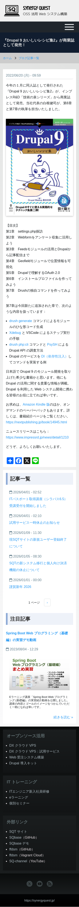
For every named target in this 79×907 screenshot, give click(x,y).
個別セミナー (19, 803)
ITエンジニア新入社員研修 (29, 791)
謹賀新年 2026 (20, 587)
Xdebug (15, 332)
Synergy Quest (36, 8)
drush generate (20, 321)
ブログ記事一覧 (29, 58)
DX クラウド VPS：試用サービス (34, 751)
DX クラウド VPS (22, 745)
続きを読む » (63, 717)
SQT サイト (18, 831)
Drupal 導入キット (23, 763)
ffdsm (13, 849)
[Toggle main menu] (39, 27)
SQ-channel (18, 861)
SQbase (15, 837)
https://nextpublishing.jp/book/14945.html (36, 422)
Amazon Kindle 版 (36, 404)
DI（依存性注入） (54, 356)
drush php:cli (18, 344)
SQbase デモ (19, 843)
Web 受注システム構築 (26, 757)
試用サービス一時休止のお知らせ (34, 522)
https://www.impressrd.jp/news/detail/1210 (37, 437)
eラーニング (18, 797)
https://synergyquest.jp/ (39, 900)
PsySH (52, 344)
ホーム (7, 58)
